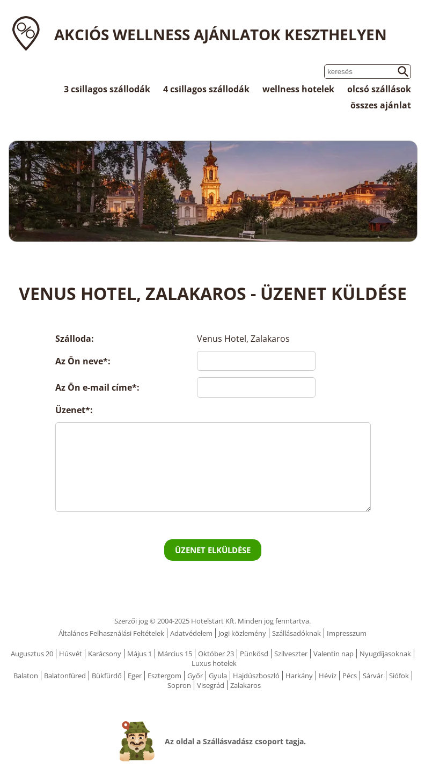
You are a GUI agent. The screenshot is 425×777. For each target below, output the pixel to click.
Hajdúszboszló (256, 675)
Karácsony (104, 653)
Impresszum (347, 633)
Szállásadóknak (296, 633)
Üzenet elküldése (213, 550)
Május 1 (139, 653)
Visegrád (210, 685)
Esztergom (164, 675)
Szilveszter (290, 653)
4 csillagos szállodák (206, 89)
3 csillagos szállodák (107, 89)
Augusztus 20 (32, 653)
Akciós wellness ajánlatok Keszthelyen (220, 34)
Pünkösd (254, 653)
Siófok (399, 675)
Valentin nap (333, 653)
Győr (195, 675)
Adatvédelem (191, 633)
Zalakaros (245, 685)
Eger (135, 675)
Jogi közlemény (242, 633)
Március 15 (175, 653)
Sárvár (373, 675)
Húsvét (70, 653)
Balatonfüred (65, 675)
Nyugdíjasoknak (385, 653)
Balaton (25, 675)
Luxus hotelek (214, 663)
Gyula (218, 675)
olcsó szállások (379, 89)
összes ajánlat (380, 105)
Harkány (299, 675)
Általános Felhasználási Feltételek (111, 633)
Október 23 (216, 653)
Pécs (349, 675)
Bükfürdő (107, 675)
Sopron (179, 685)
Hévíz (327, 675)
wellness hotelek (298, 89)
